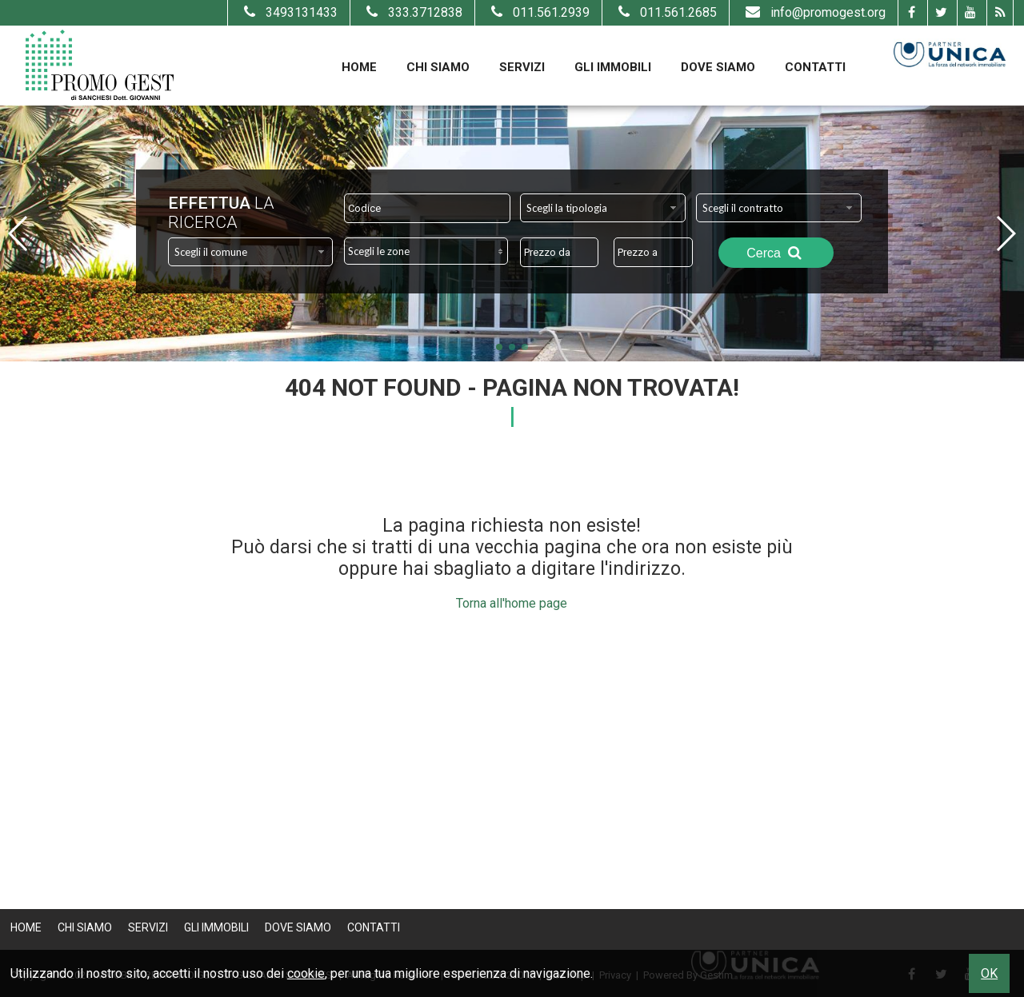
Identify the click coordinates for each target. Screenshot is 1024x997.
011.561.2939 (538, 12)
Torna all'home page (511, 603)
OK (989, 973)
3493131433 (289, 12)
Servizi (522, 67)
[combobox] (603, 207)
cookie (306, 973)
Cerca (776, 252)
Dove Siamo (718, 67)
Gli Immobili (612, 67)
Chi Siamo (438, 67)
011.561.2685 (665, 12)
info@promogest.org (814, 12)
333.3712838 (412, 12)
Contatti (815, 67)
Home (359, 67)
